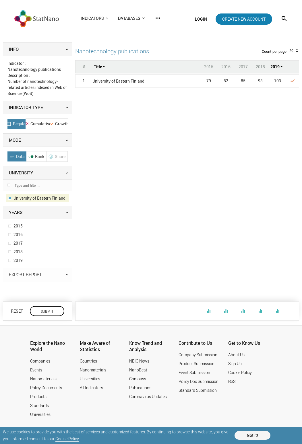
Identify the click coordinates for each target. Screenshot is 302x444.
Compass (137, 378)
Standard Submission (198, 390)
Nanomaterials (43, 378)
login (201, 19)
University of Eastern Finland (118, 81)
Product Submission (196, 363)
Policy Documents (46, 387)
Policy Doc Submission (198, 381)
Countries (88, 361)
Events (36, 370)
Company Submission (198, 354)
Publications (140, 387)
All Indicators (91, 387)
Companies (40, 361)
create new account (244, 19)
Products (38, 396)
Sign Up (235, 363)
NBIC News (139, 361)
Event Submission (194, 372)
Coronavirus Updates (148, 396)
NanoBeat (138, 370)
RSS (231, 381)
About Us (236, 354)
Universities (40, 414)
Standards (39, 405)
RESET (17, 311)
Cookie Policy (67, 438)
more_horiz (157, 18)
